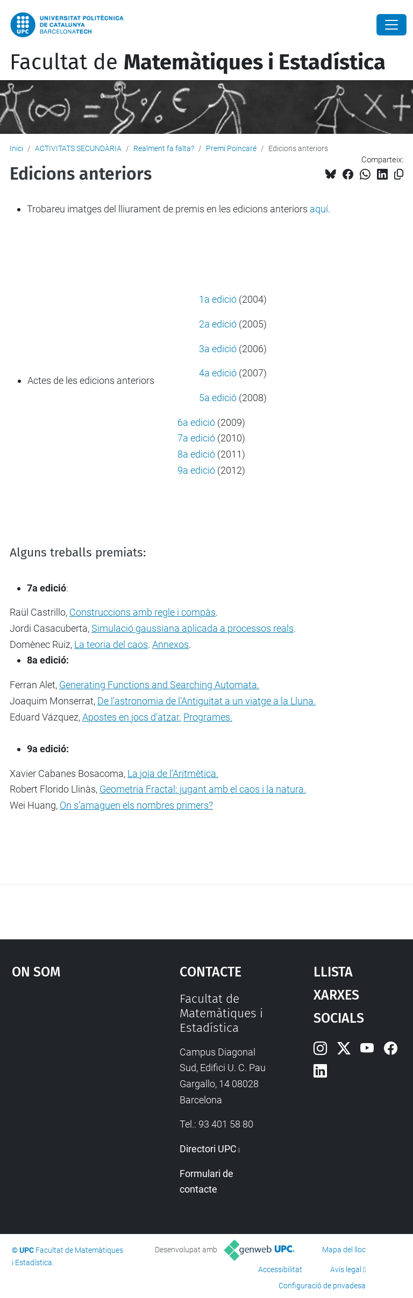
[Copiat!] (398, 174)
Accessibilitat (280, 1269)
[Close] (391, 24)
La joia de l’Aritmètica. (172, 773)
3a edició (218, 348)
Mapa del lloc (344, 1249)
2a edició (218, 324)
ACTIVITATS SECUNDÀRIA (78, 148)
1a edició (218, 299)
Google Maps (72, 1072)
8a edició (196, 454)
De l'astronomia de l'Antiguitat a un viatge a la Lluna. (206, 701)
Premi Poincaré (231, 148)
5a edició (218, 397)
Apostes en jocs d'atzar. (131, 717)
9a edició (197, 470)
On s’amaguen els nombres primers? (136, 805)
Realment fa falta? (163, 148)
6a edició (196, 422)
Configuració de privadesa (322, 1285)
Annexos (170, 644)
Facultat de (198, 62)
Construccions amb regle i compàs (142, 612)
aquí (319, 209)
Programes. (207, 717)
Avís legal (345, 1269)
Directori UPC (208, 1148)
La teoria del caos (111, 644)
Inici (16, 148)
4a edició (219, 373)
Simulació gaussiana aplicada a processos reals (192, 628)
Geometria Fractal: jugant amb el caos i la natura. (202, 789)
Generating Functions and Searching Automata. (159, 684)
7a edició (196, 438)
